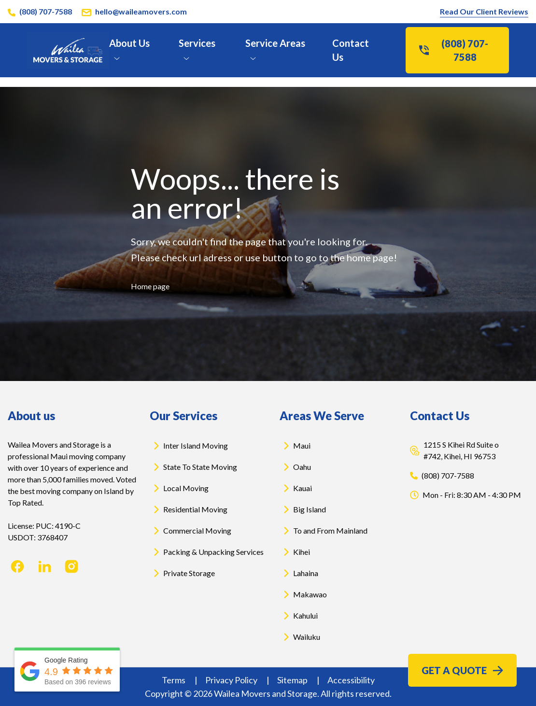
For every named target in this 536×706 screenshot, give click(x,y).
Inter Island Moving (189, 445)
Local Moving (179, 488)
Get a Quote (462, 670)
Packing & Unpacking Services (207, 552)
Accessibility (351, 680)
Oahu (295, 467)
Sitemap (293, 680)
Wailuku (300, 637)
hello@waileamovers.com (141, 11)
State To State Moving (193, 467)
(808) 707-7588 (45, 11)
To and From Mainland (323, 530)
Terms (174, 680)
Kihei (295, 552)
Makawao (303, 594)
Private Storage (182, 573)
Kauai (296, 488)
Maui (295, 445)
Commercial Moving (190, 530)
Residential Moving (188, 509)
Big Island (303, 509)
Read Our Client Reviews (484, 11)
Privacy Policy (232, 680)
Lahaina (299, 573)
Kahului (299, 615)
